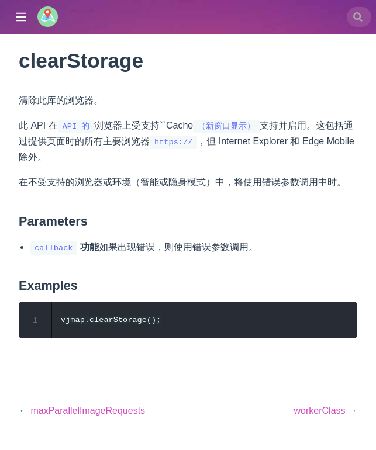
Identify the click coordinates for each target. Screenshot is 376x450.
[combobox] (359, 17)
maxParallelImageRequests (87, 411)
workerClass (321, 411)
